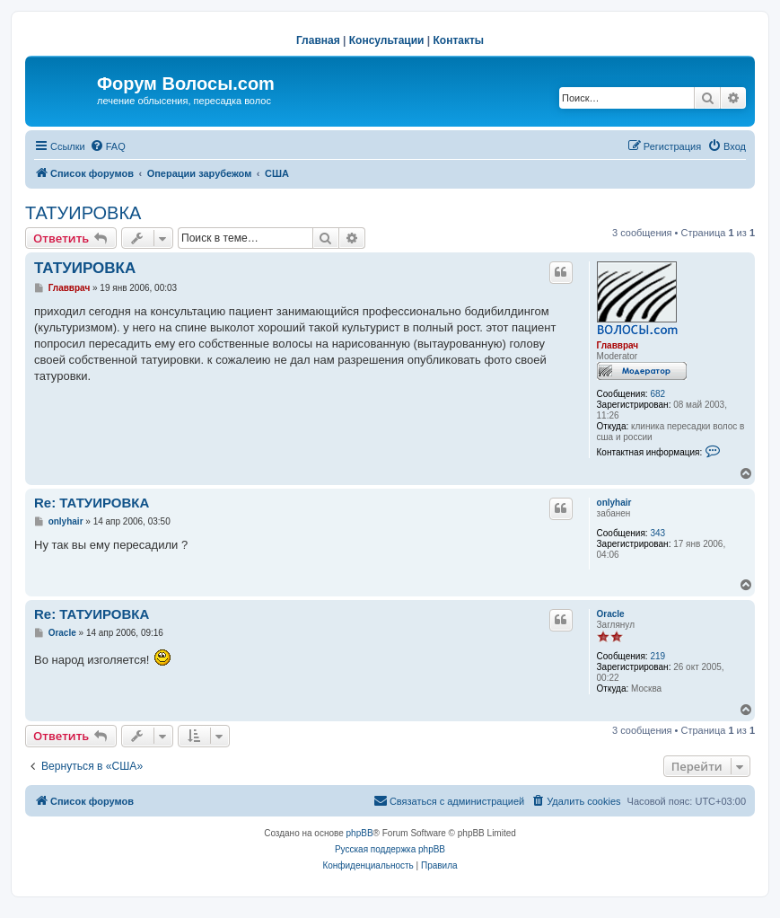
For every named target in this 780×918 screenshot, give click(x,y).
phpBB (359, 833)
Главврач (618, 345)
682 (657, 394)
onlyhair (614, 503)
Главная (318, 40)
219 (657, 656)
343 (657, 533)
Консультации (387, 40)
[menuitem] (108, 146)
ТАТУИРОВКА (83, 213)
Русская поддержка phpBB (390, 849)
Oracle (611, 614)
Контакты (459, 40)
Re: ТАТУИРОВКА (91, 502)
